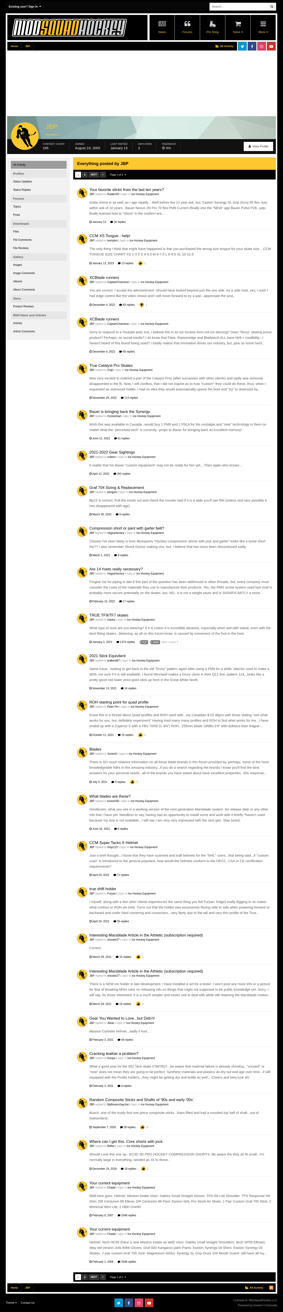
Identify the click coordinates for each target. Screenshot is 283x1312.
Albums (17, 281)
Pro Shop (212, 32)
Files (16, 231)
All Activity (19, 164)
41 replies (122, 438)
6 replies (121, 828)
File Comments (22, 239)
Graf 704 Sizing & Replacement (116, 487)
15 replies (125, 735)
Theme (11, 1302)
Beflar (110, 1146)
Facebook (252, 46)
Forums (187, 32)
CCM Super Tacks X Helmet (113, 843)
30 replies (118, 222)
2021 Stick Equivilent (107, 656)
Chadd (111, 1187)
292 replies (121, 473)
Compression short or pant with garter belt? (126, 528)
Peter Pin (113, 706)
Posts (16, 214)
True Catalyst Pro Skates (111, 365)
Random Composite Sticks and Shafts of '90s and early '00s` (141, 1100)
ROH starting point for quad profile (119, 702)
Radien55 (113, 194)
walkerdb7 (113, 660)
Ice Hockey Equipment (145, 194)
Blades (95, 749)
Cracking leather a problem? (114, 1053)
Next (94, 174)
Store (238, 32)
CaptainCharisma (118, 282)
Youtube (271, 46)
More (263, 32)
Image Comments (24, 273)
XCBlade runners (104, 277)
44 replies (125, 1039)
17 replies (127, 601)
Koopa (111, 1058)
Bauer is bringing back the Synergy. (120, 411)
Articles (17, 323)
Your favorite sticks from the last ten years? (126, 190)
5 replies (118, 782)
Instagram (261, 46)
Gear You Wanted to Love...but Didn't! (122, 1018)
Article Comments (24, 331)
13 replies (125, 263)
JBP (91, 194)
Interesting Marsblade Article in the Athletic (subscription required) (146, 935)
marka (111, 619)
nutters (111, 457)
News (162, 32)
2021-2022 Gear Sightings (112, 452)
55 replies (121, 921)
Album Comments (24, 289)
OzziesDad (114, 416)
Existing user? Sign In (25, 6)
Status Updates (22, 181)
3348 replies (127, 1215)
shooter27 (113, 939)
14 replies (128, 688)
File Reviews (21, 248)
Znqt (110, 370)
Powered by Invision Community (257, 1305)
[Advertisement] (91, 84)
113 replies (129, 397)
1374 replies (125, 642)
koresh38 (113, 801)
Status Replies (22, 189)
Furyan (111, 893)
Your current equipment (109, 1183)
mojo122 (112, 847)
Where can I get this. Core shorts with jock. (126, 1141)
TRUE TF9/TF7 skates (108, 615)
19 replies (128, 1168)
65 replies (127, 304)
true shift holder (102, 889)
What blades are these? (110, 796)
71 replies (121, 875)
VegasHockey (115, 533)
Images (17, 264)
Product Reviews (23, 306)
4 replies (125, 1086)
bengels (112, 492)
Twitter (242, 46)
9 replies (123, 514)
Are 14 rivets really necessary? (116, 569)
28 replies (128, 1127)
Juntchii (112, 753)
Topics (17, 206)
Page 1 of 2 (118, 174)
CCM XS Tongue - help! (109, 236)
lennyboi (112, 240)
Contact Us (27, 1302)
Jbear (110, 1023)
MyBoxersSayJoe (118, 1104)
